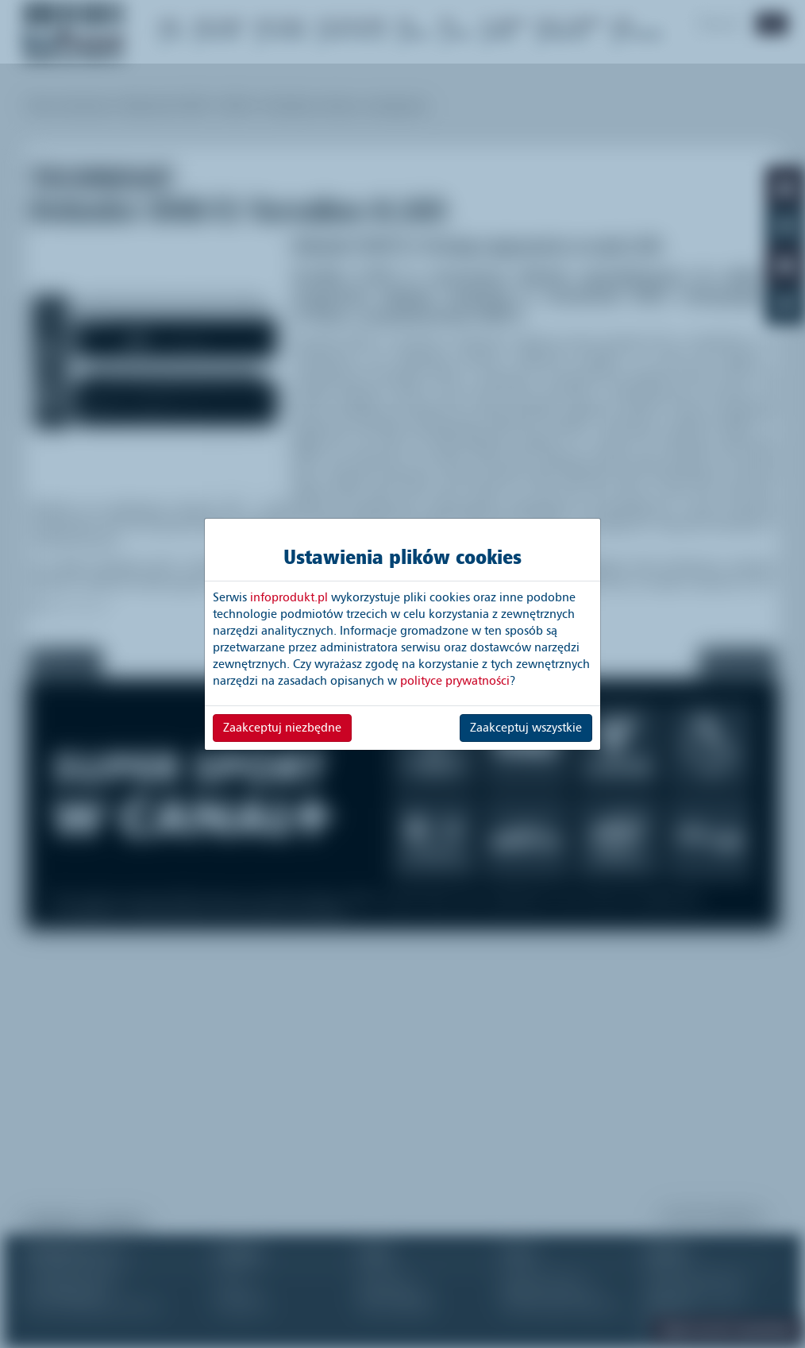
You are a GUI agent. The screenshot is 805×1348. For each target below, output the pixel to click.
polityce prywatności (455, 681)
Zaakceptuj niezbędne (282, 727)
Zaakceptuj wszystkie (526, 727)
